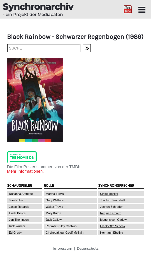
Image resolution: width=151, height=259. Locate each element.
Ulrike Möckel (109, 193)
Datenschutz (87, 248)
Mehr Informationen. (25, 171)
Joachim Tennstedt (112, 200)
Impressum (62, 248)
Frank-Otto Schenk (112, 226)
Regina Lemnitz (110, 213)
